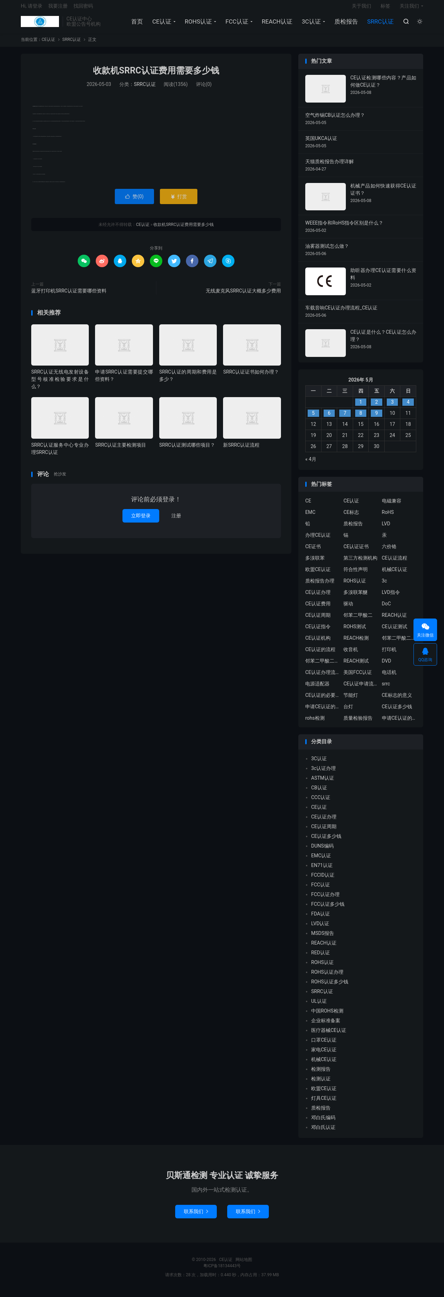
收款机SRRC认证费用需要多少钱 (156, 76)
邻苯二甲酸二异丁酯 (399, 643)
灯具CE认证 (323, 1103)
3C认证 (310, 24)
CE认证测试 (394, 632)
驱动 (348, 609)
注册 (176, 521)
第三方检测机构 (360, 563)
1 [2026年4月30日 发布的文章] (360, 407)
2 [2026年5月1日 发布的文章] (376, 407)
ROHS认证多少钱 (329, 987)
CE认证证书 (356, 552)
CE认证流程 (394, 563)
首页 (136, 24)
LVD (386, 529)
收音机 (350, 655)
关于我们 (361, 9)
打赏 (178, 202)
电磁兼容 (391, 506)
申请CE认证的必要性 (322, 712)
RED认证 (320, 958)
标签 (385, 9)
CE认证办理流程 (322, 678)
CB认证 (319, 793)
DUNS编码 (322, 851)
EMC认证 (321, 861)
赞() (134, 202)
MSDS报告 (322, 938)
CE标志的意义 (397, 700)
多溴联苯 (315, 563)
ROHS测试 (354, 632)
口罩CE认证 (323, 1045)
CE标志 (351, 517)
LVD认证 (320, 928)
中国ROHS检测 (327, 1016)
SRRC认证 (379, 24)
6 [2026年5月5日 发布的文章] (329, 418)
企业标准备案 (325, 1025)
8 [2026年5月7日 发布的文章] (360, 418)
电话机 (389, 678)
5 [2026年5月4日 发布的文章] (313, 418)
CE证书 (313, 552)
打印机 (389, 655)
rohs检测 (315, 723)
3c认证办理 (323, 773)
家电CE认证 (323, 1055)
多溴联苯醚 (355, 598)
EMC (310, 517)
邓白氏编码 (323, 1122)
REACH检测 (356, 643)
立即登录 (141, 521)
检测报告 (321, 1074)
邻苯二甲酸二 (358, 620)
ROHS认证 (197, 24)
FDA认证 (320, 919)
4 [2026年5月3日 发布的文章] (408, 407)
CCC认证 (320, 802)
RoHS (388, 517)
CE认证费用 (318, 609)
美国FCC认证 (357, 678)
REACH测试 (356, 666)
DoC (386, 609)
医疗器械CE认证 (328, 1035)
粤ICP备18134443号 (222, 1271)
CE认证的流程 (320, 655)
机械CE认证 (394, 575)
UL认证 (319, 1006)
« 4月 (310, 464)
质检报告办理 (319, 586)
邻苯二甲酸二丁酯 (322, 666)
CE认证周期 (318, 620)
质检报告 (345, 24)
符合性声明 (355, 575)
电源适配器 (317, 689)
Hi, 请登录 (31, 9)
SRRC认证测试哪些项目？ (187, 450)
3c (384, 586)
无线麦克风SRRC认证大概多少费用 (243, 296)
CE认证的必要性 (322, 700)
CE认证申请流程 (360, 689)
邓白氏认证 (323, 1132)
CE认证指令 (318, 632)
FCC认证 (235, 24)
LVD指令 (391, 598)
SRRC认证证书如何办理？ (251, 377)
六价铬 (389, 552)
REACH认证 (276, 24)
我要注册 (58, 9)
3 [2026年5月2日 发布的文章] (392, 407)
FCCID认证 (322, 880)
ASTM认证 (322, 783)
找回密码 (83, 9)
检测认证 (321, 1084)
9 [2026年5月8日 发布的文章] (376, 418)
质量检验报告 (358, 723)
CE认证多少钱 (397, 712)
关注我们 (409, 9)
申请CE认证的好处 (399, 723)
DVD (386, 666)
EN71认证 (322, 870)
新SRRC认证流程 (241, 450)
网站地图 (244, 1264)
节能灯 (350, 700)
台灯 (348, 712)
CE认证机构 (318, 643)
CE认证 (40, 24)
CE (308, 506)
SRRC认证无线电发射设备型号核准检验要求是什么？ (60, 385)
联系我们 (196, 1216)
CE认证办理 (318, 598)
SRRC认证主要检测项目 (120, 450)
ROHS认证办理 (327, 977)
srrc (386, 689)
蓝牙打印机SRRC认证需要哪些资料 (68, 296)
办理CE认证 (318, 540)
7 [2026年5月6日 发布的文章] (344, 418)
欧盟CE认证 (318, 575)
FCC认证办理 (325, 899)
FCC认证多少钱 (327, 909)
